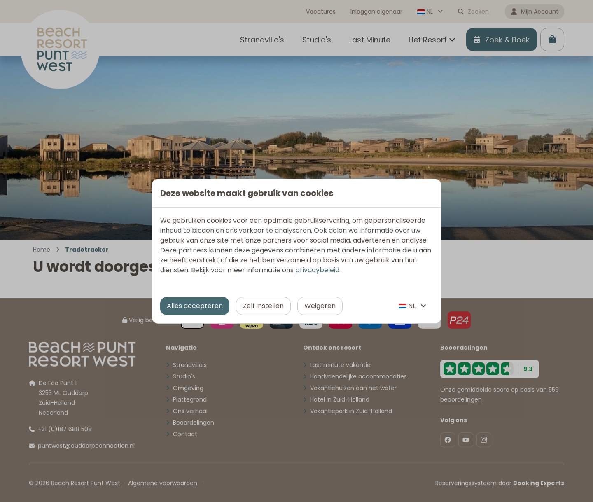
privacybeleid (317, 270)
